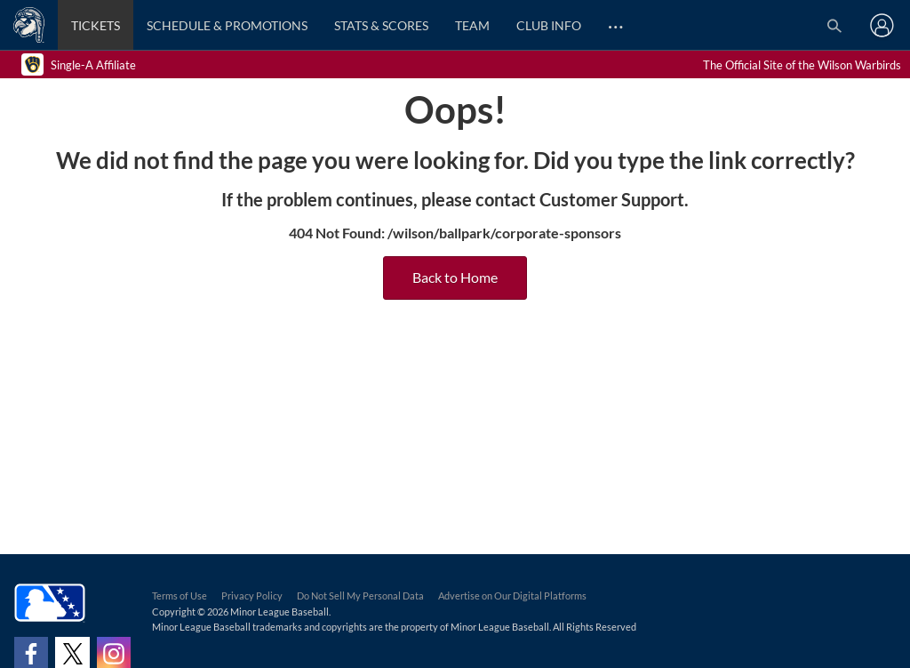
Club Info (548, 25)
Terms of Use (179, 595)
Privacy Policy (252, 595)
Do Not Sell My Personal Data (360, 595)
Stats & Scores (381, 25)
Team (472, 25)
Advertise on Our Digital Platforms (512, 595)
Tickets (95, 25)
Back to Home (455, 278)
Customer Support (611, 199)
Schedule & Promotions (227, 25)
